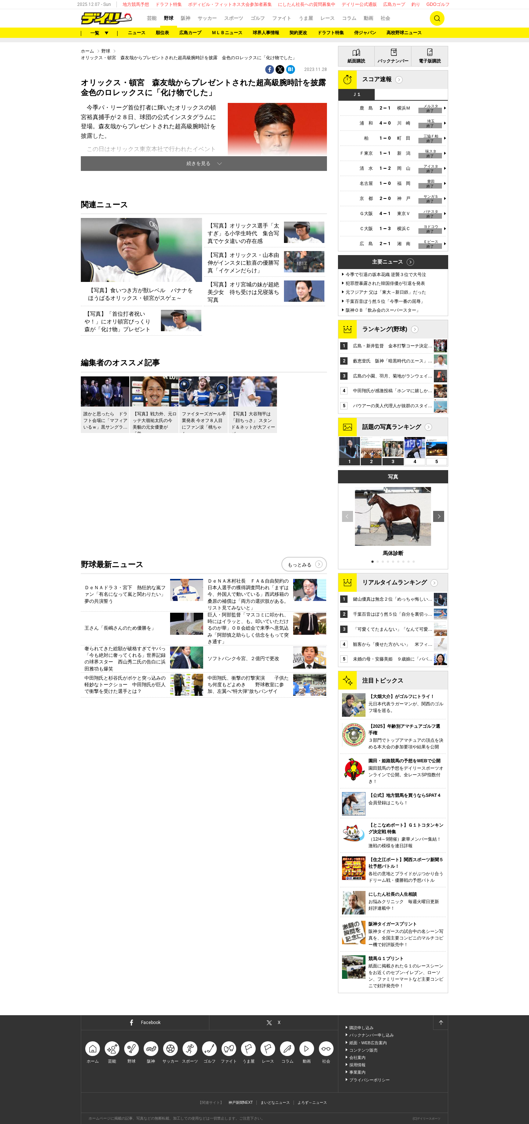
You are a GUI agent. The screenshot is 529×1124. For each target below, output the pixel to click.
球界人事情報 (266, 32)
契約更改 (298, 32)
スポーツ (233, 18)
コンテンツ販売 (363, 1050)
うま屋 (306, 18)
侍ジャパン (365, 32)
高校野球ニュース (404, 32)
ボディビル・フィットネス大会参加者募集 (230, 4)
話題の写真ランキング (391, 427)
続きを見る (198, 163)
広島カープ (394, 4)
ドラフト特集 (168, 4)
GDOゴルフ (438, 4)
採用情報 (357, 1065)
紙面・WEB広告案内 (368, 1043)
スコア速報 (377, 79)
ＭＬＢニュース (227, 32)
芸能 (151, 18)
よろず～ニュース (312, 1102)
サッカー (207, 18)
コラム (349, 18)
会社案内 (357, 1057)
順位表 (162, 32)
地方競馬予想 (136, 4)
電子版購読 (430, 61)
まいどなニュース (275, 1102)
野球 (168, 18)
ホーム (87, 51)
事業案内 (357, 1072)
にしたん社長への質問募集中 (306, 4)
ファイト (281, 18)
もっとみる (300, 565)
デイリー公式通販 (359, 4)
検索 (437, 18)
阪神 (185, 18)
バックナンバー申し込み (371, 1035)
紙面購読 (356, 61)
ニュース (136, 32)
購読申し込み (361, 1027)
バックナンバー (393, 61)
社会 (385, 18)
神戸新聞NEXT (240, 1102)
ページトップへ (440, 1022)
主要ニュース (387, 262)
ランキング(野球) (384, 329)
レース (327, 18)
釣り (415, 4)
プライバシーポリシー (369, 1080)
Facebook (151, 1022)
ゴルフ (258, 18)
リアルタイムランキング (394, 582)
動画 (368, 18)
